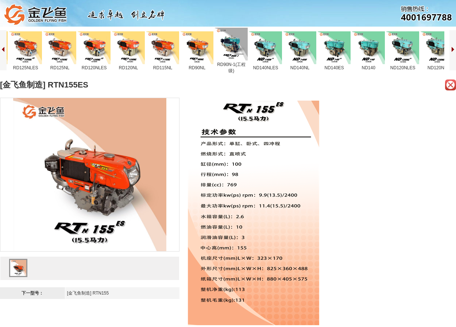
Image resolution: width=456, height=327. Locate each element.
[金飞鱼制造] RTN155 (88, 293)
